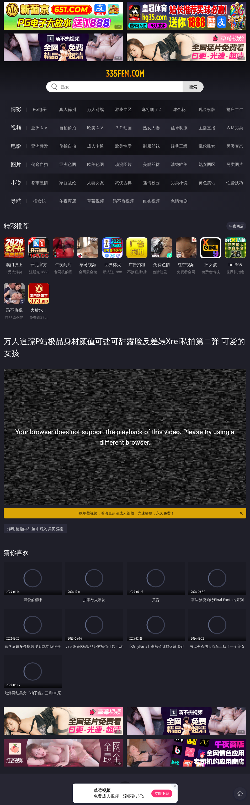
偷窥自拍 (39, 164)
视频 (16, 127)
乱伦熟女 (207, 146)
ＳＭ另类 (234, 128)
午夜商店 (67, 201)
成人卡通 (95, 146)
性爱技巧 (234, 183)
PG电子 (40, 109)
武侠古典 (123, 183)
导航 (16, 200)
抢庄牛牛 (234, 109)
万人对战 (95, 109)
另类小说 (179, 183)
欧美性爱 (123, 146)
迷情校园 (151, 183)
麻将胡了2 (151, 109)
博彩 (16, 109)
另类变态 (234, 146)
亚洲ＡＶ (39, 128)
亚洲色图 (67, 164)
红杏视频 (151, 201)
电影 (16, 145)
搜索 (193, 87)
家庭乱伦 (67, 183)
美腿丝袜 (151, 164)
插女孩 (39, 201)
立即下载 (162, 793)
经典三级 (179, 146)
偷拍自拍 (67, 146)
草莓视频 (95, 201)
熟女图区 (207, 164)
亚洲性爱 (39, 146)
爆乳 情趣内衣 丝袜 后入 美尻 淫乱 (35, 528)
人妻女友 (95, 183)
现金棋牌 (207, 109)
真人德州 (67, 109)
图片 (16, 164)
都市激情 (39, 183)
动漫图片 (123, 164)
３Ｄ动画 (123, 128)
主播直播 (207, 128)
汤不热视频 (123, 201)
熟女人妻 (151, 128)
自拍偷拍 (67, 128)
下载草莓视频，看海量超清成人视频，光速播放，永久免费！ (159, 513)
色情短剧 (179, 201)
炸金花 (179, 109)
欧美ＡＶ (95, 128)
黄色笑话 (207, 183)
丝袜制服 (179, 128)
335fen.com (125, 73)
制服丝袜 (151, 146)
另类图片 (234, 164)
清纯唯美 (179, 164)
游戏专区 (123, 109)
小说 (16, 182)
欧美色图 (95, 164)
